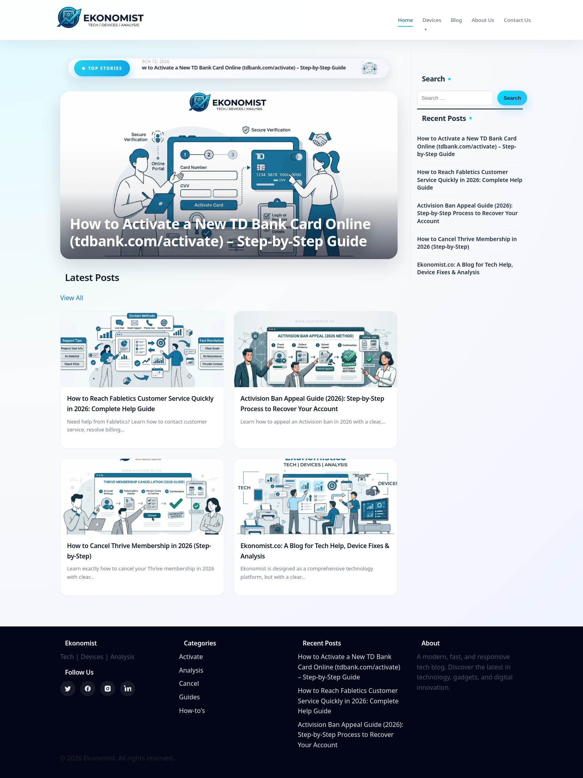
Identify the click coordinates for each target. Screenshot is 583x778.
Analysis (191, 670)
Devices (431, 20)
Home (405, 20)
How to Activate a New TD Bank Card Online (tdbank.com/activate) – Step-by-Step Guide (249, 67)
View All (71, 297)
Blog (456, 20)
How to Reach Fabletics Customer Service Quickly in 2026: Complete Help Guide (469, 179)
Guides (189, 697)
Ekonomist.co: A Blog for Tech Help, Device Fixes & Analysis (465, 268)
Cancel (189, 683)
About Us (483, 20)
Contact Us (517, 20)
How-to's (192, 710)
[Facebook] (87, 688)
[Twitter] (67, 688)
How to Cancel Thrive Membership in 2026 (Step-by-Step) (467, 243)
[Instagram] (107, 688)
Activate (191, 656)
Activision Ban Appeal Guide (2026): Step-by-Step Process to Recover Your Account (467, 213)
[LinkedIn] (127, 688)
